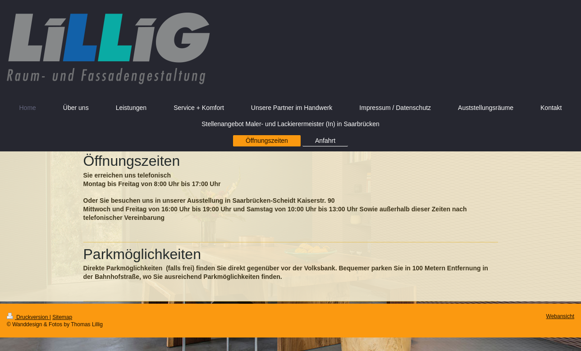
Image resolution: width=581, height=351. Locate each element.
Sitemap (62, 317)
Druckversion (28, 317)
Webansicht (560, 316)
